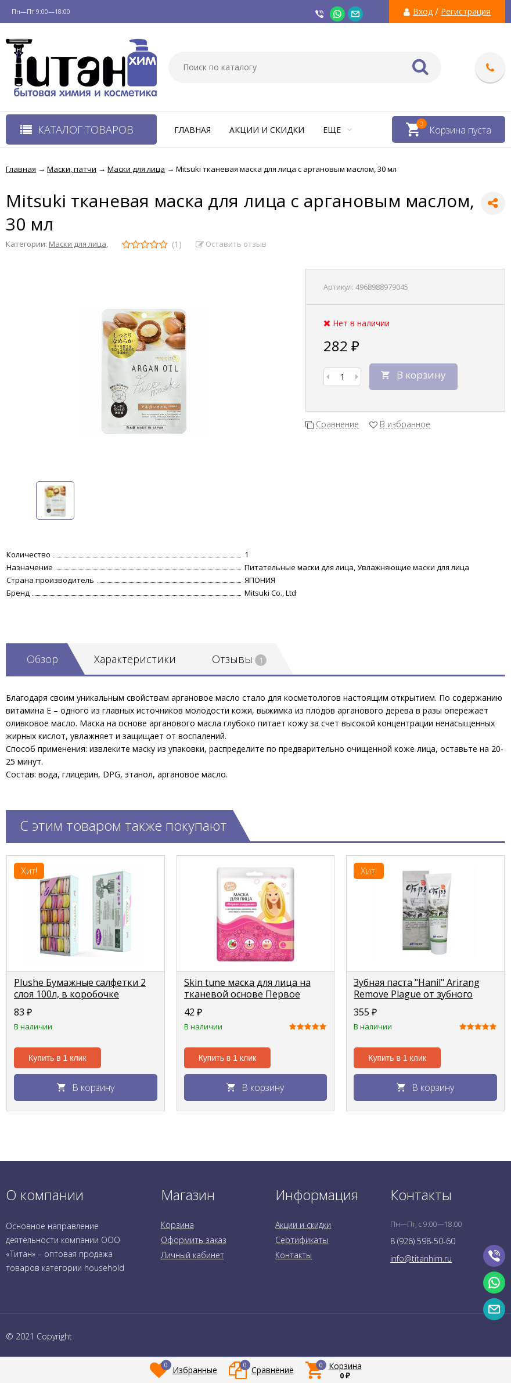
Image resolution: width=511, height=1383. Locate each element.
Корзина (177, 1224)
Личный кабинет (192, 1254)
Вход (423, 11)
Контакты (293, 1254)
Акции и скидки (266, 129)
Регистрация (466, 11)
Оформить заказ (193, 1239)
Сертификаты (301, 1239)
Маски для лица (77, 244)
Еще (337, 129)
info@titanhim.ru (421, 1258)
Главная (192, 129)
